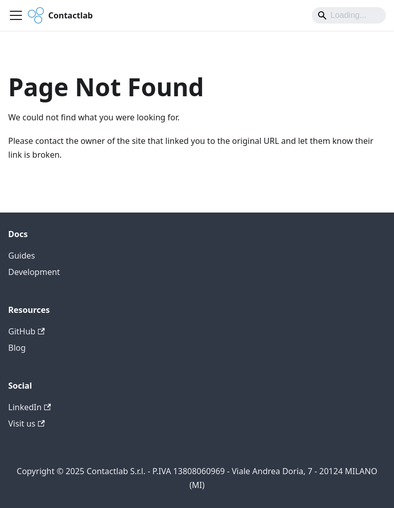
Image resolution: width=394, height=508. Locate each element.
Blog (17, 347)
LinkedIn (29, 407)
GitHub (26, 331)
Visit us (26, 423)
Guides (21, 255)
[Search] (349, 15)
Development (34, 272)
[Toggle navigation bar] (16, 15)
